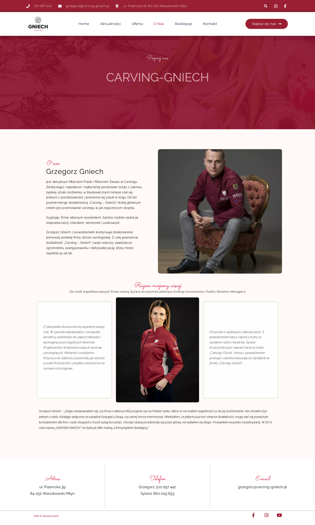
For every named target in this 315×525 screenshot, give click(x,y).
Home (83, 24)
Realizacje (183, 24)
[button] (265, 6)
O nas (159, 24)
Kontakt (210, 24)
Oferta (137, 24)
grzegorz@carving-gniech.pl (262, 486)
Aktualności (110, 24)
